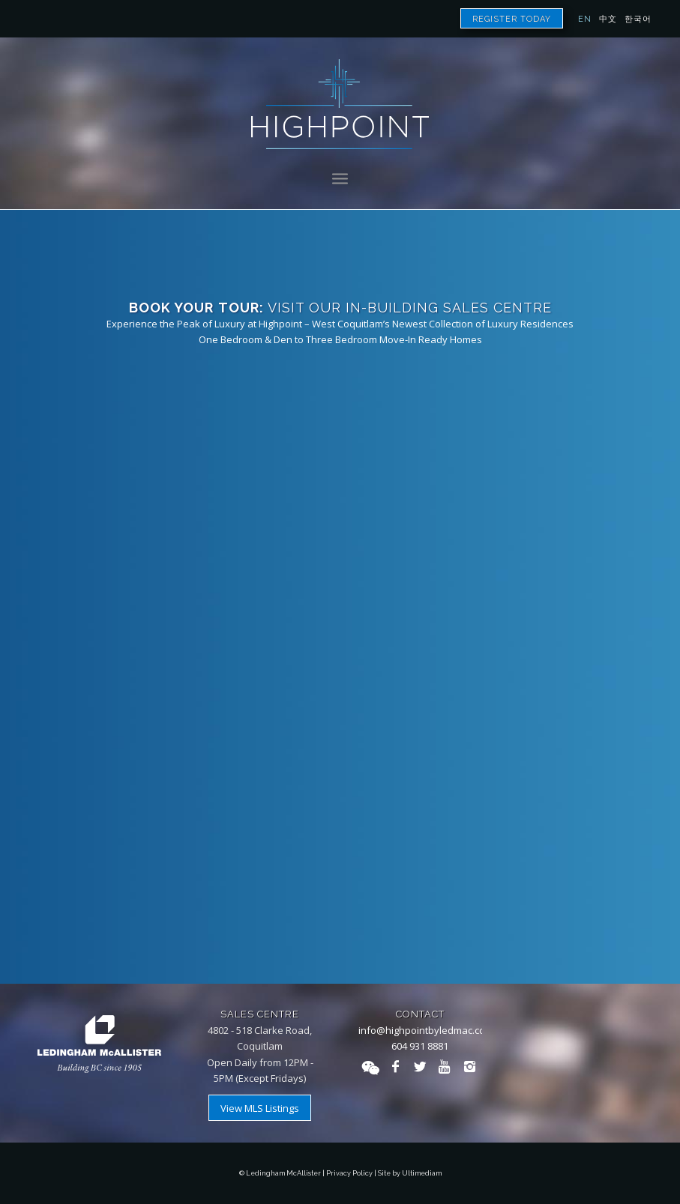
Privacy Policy (349, 1173)
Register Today (511, 19)
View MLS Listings (259, 1108)
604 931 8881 (419, 1046)
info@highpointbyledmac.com (425, 1030)
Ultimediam (422, 1173)
